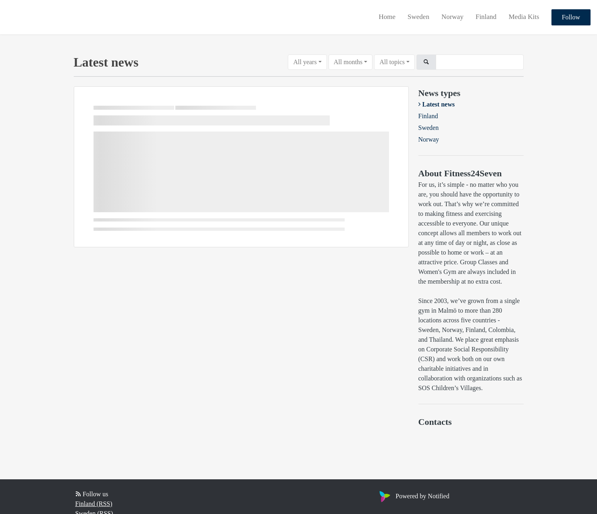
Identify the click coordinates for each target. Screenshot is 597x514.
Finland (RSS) (93, 503)
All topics (392, 62)
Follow (571, 17)
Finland (486, 17)
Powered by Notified (413, 496)
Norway (452, 17)
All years (304, 62)
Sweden (418, 17)
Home (387, 17)
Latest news (438, 104)
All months (348, 62)
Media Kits (524, 17)
